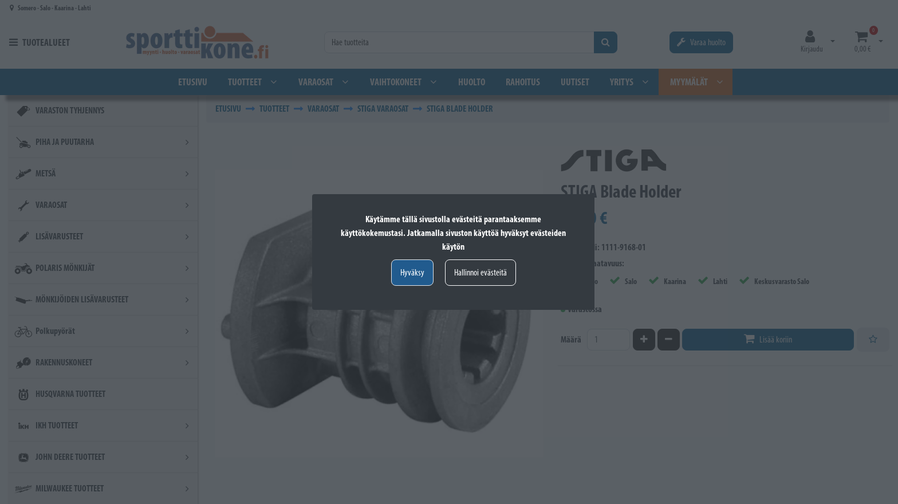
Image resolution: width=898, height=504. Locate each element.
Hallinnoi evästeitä (480, 272)
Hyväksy (412, 272)
